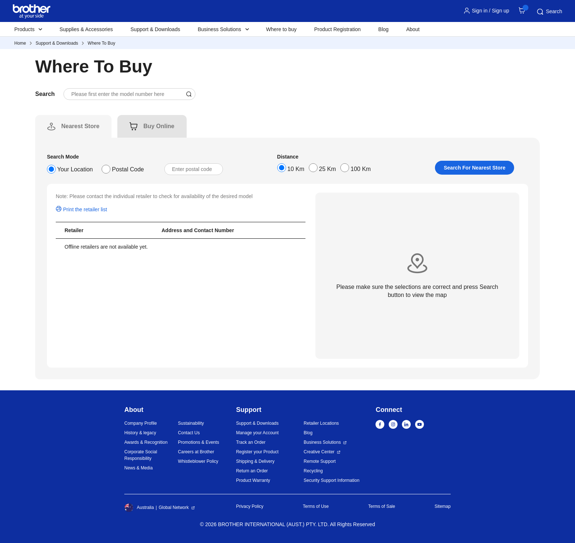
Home (20, 43)
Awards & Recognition (146, 442)
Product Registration (337, 29)
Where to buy (281, 29)
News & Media (138, 468)
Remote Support (320, 461)
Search (549, 11)
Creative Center (319, 451)
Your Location (75, 169)
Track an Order (250, 442)
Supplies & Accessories (86, 29)
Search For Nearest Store (474, 168)
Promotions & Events (198, 442)
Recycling (313, 470)
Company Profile (140, 423)
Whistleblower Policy (198, 461)
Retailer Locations (321, 423)
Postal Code (128, 169)
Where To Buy (101, 43)
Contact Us (188, 432)
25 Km (327, 169)
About (413, 29)
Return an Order (252, 470)
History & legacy (140, 432)
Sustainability (191, 423)
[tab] (80, 126)
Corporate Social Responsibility (140, 455)
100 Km (361, 169)
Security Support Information (331, 480)
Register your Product (257, 451)
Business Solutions (322, 442)
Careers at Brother (196, 451)
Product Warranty (253, 480)
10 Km (296, 169)
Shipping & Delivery (255, 461)
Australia (139, 507)
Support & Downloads (155, 29)
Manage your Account (257, 432)
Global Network (174, 507)
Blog (383, 29)
